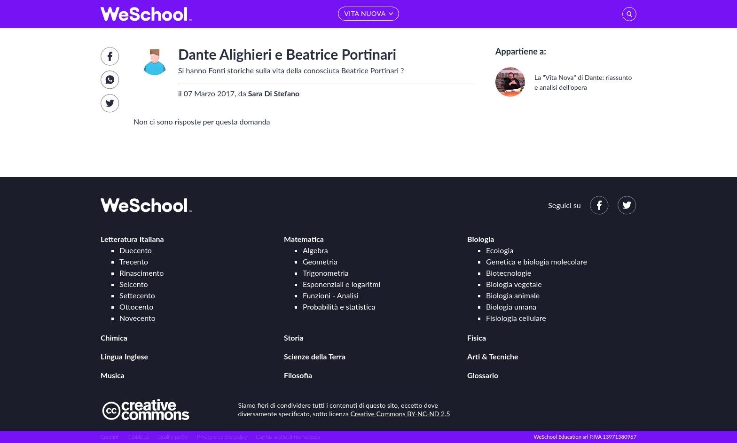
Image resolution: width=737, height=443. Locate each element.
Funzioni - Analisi (331, 295)
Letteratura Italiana (132, 238)
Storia (294, 337)
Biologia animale (513, 295)
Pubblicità (138, 437)
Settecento (137, 295)
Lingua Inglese (124, 356)
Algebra (315, 250)
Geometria (320, 261)
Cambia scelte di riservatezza (288, 437)
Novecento (137, 317)
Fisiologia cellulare (516, 317)
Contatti (109, 437)
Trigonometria (326, 272)
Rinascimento (141, 272)
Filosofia (298, 375)
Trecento (133, 261)
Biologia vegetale (514, 284)
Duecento (135, 250)
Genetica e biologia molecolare (536, 261)
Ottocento (136, 306)
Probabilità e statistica (339, 306)
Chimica (114, 337)
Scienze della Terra (314, 356)
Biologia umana (511, 306)
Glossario (482, 375)
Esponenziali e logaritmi (341, 284)
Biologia (480, 238)
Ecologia (499, 250)
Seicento (133, 284)
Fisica (476, 337)
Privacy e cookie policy (222, 437)
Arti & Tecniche (492, 356)
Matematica (304, 238)
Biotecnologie (508, 272)
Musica (113, 375)
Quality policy (172, 437)
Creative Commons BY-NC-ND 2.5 (400, 414)
